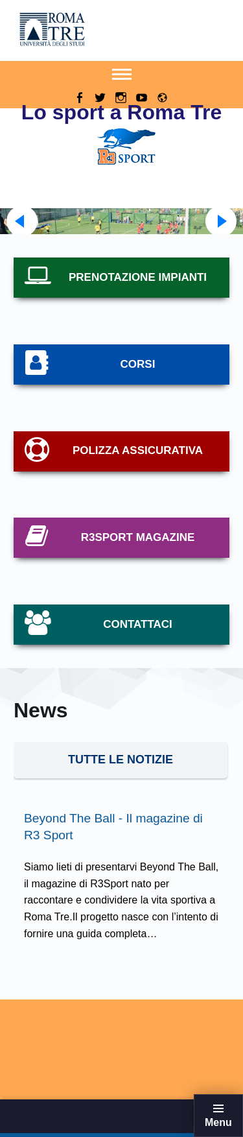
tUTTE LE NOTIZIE (120, 759)
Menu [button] (218, 1122)
